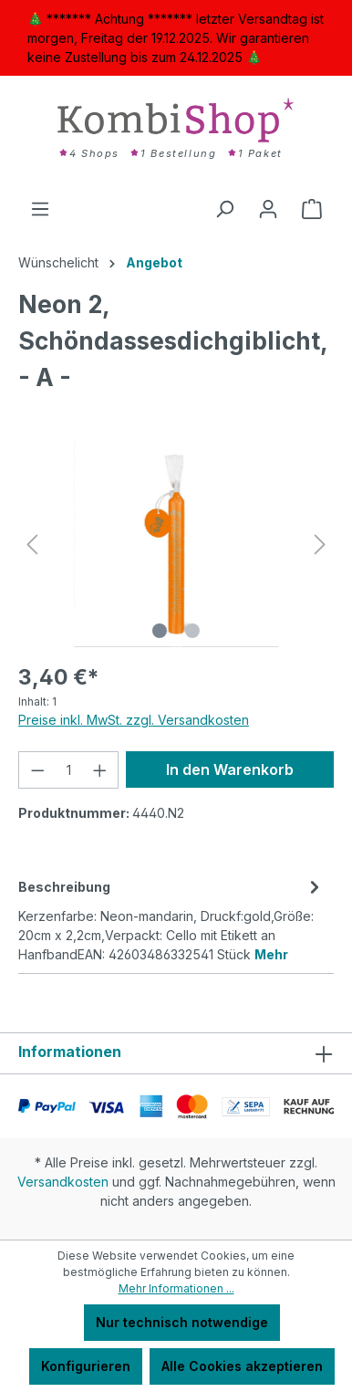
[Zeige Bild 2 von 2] (192, 630)
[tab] (171, 919)
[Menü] (40, 209)
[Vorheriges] (32, 544)
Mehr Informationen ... (176, 1288)
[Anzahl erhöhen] (100, 770)
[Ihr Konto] (268, 209)
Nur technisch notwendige (182, 1322)
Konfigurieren (85, 1366)
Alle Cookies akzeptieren (242, 1366)
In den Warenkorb (230, 769)
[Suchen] (224, 209)
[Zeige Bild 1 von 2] (159, 630)
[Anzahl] (69, 770)
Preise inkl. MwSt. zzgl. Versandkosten (133, 719)
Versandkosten (63, 1181)
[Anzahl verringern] (37, 770)
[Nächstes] (320, 544)
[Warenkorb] (312, 209)
